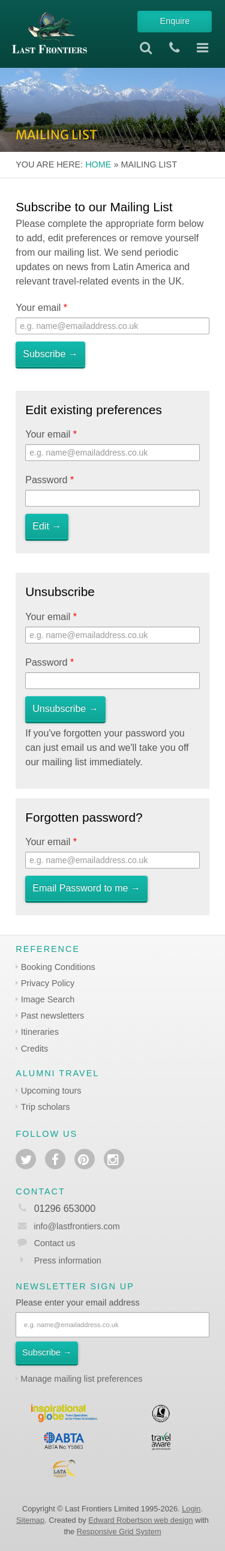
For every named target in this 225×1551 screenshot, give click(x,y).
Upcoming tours (51, 1090)
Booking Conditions (58, 967)
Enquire (175, 21)
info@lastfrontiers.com (67, 1226)
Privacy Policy (48, 983)
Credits (35, 1048)
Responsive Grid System (119, 1531)
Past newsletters (53, 1015)
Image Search (48, 999)
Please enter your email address (77, 1302)
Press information (67, 1260)
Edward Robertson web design (140, 1520)
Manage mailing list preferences (81, 1379)
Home (98, 164)
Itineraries (40, 1032)
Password (49, 480)
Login (191, 1508)
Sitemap (30, 1520)
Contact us (55, 1243)
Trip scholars (45, 1107)
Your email (41, 308)
